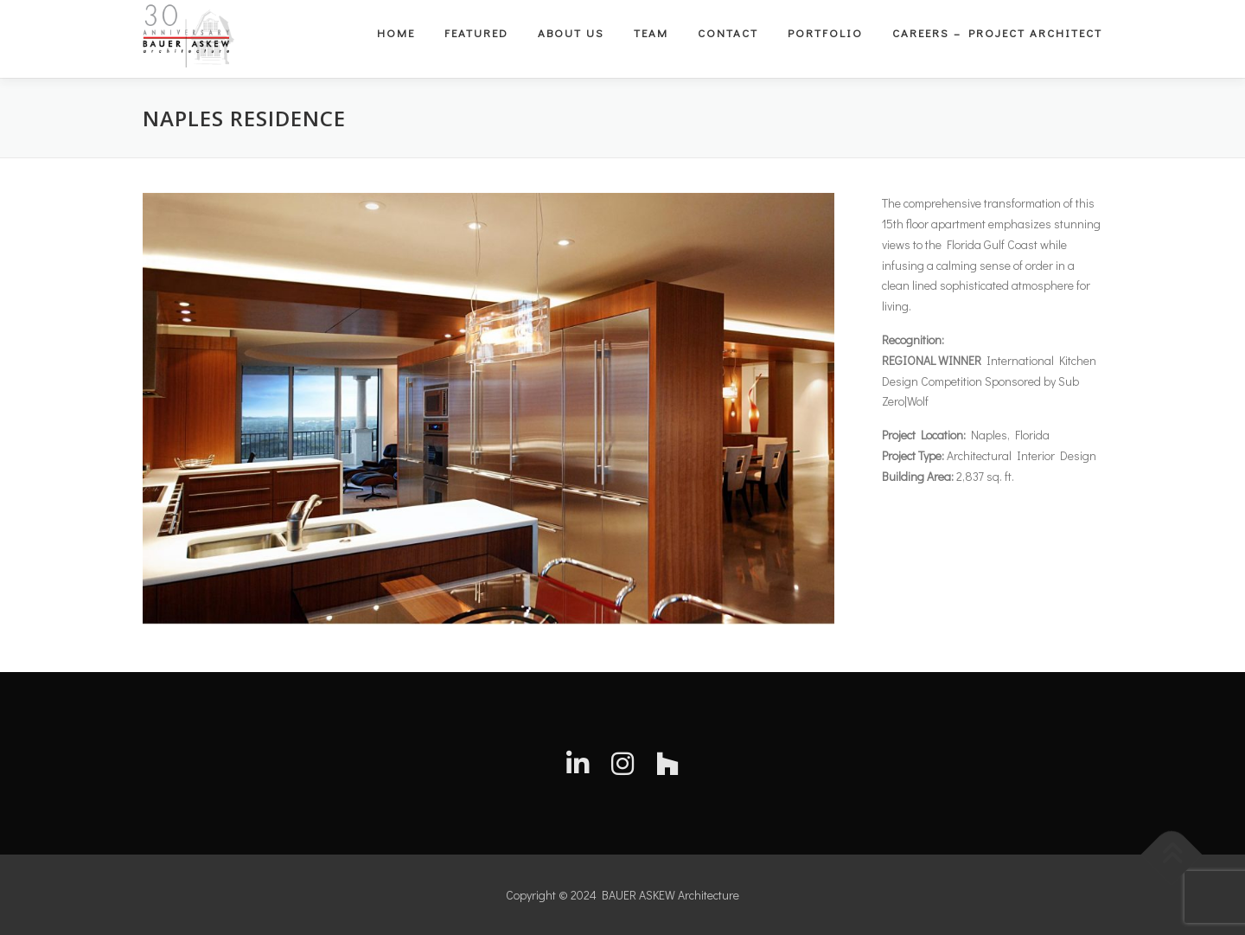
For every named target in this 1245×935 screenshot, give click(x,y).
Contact (728, 32)
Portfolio (825, 32)
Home (396, 32)
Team (651, 32)
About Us (571, 32)
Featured (476, 32)
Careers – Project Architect (997, 32)
